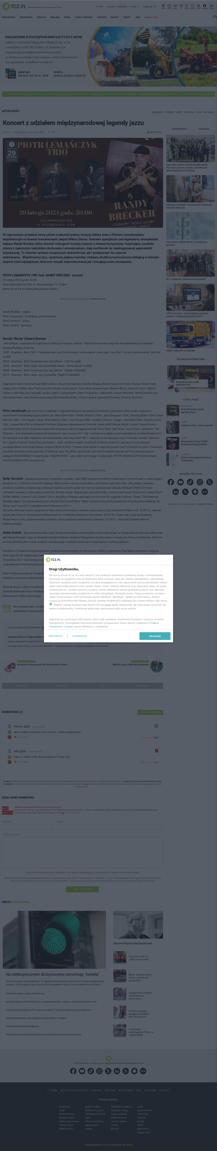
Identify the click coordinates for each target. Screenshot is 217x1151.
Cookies (68, 626)
